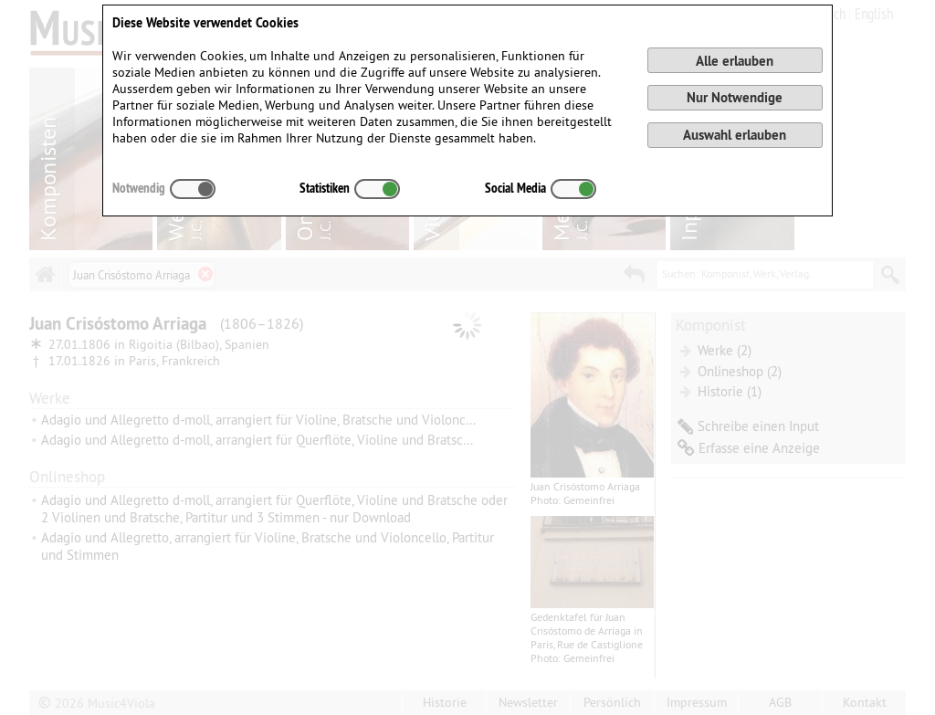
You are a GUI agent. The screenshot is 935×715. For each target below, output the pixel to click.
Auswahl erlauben (734, 134)
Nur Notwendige (735, 97)
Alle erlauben (734, 60)
